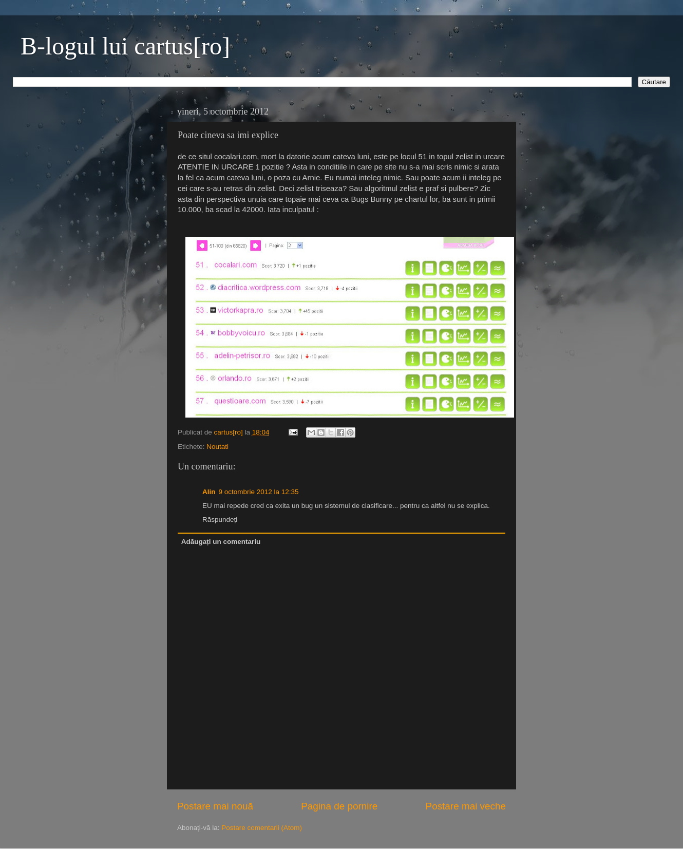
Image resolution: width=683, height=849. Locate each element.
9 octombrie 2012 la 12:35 (259, 492)
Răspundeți (219, 519)
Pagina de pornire (339, 806)
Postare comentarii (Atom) (261, 828)
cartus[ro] (229, 432)
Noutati (217, 446)
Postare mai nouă (215, 806)
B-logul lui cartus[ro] (125, 46)
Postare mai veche (466, 806)
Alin (209, 492)
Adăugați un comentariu (221, 541)
